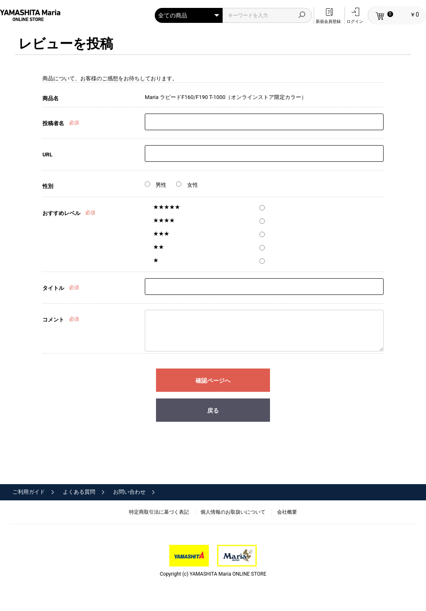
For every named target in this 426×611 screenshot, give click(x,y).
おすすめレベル (61, 213)
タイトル (53, 288)
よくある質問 (79, 492)
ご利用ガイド (28, 492)
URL (47, 154)
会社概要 (287, 512)
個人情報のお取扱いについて (233, 512)
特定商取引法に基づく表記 (159, 512)
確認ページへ (213, 380)
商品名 (50, 98)
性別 (47, 186)
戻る (213, 410)
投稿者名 (53, 123)
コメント (53, 320)
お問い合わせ (129, 492)
